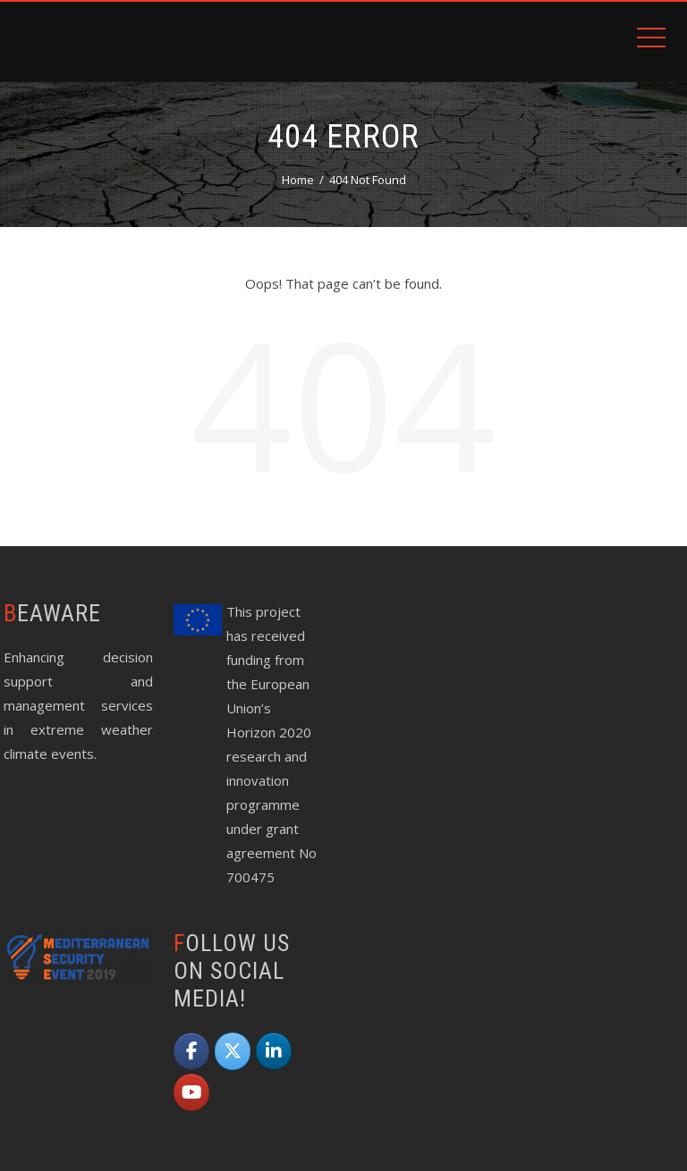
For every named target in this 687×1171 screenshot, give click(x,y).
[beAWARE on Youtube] (191, 1092)
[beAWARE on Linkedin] (274, 1051)
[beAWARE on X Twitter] (232, 1051)
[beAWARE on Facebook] (191, 1051)
